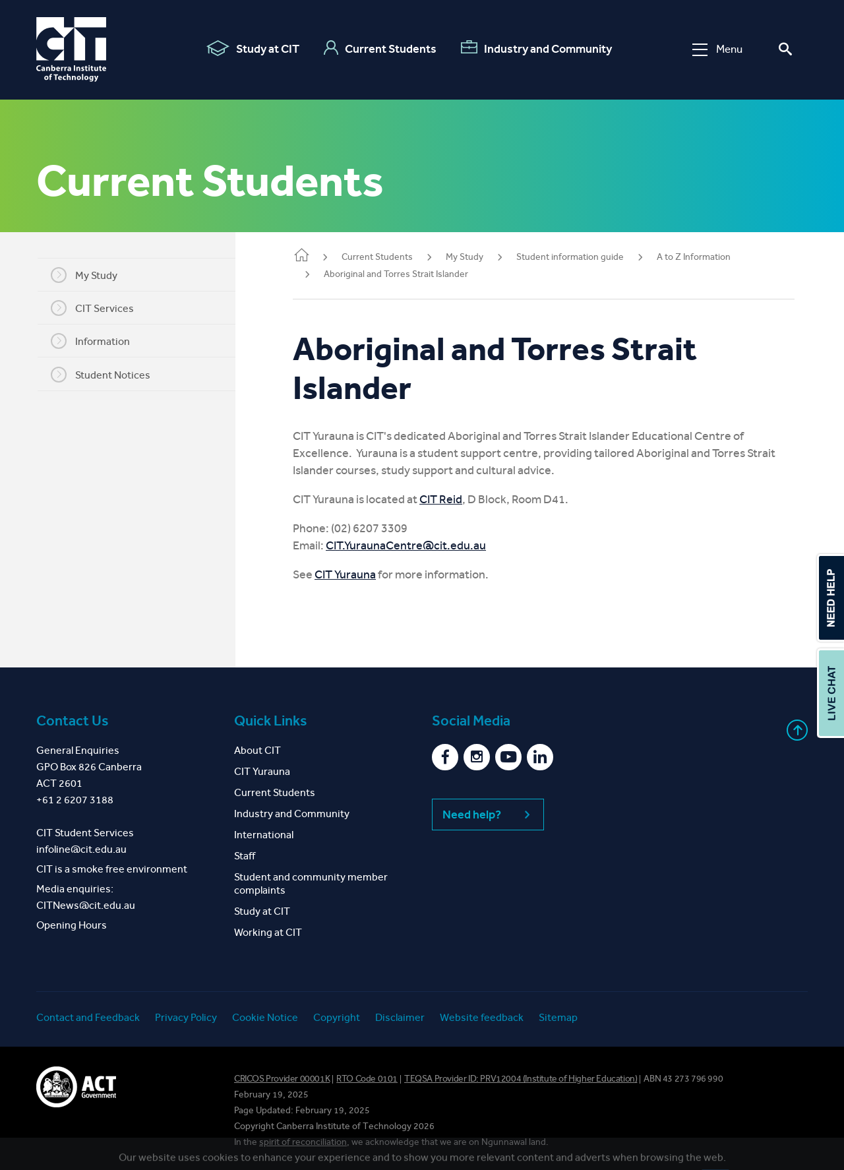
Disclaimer (400, 1017)
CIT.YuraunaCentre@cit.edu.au (423, 545)
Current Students (380, 48)
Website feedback (482, 1017)
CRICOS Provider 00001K (282, 1078)
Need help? (487, 814)
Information (98, 341)
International (263, 834)
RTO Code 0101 (367, 1078)
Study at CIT (252, 48)
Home (318, 256)
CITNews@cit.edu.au (85, 905)
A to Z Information (711, 256)
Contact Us (72, 720)
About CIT (257, 750)
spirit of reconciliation (303, 1142)
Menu (717, 49)
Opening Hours (71, 925)
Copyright (336, 1017)
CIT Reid (458, 499)
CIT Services (100, 308)
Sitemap (558, 1017)
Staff (244, 855)
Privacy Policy (186, 1017)
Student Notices (109, 375)
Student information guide (587, 256)
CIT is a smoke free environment (111, 869)
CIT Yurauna (362, 574)
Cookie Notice (265, 1017)
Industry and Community (536, 48)
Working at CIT (268, 932)
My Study (92, 275)
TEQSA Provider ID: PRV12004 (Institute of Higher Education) (520, 1078)
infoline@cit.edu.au (81, 849)
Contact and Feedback (88, 1017)
